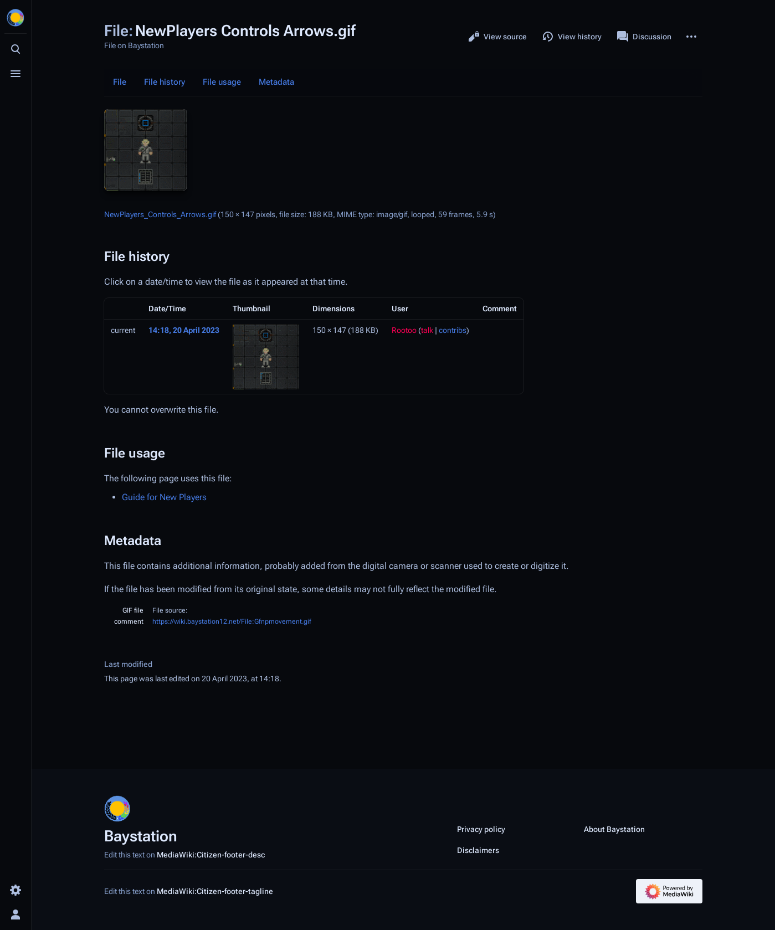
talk (427, 330)
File (119, 82)
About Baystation (614, 829)
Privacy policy (481, 829)
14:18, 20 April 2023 (183, 330)
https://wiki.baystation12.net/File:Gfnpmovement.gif (231, 621)
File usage (222, 82)
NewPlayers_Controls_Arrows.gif (160, 214)
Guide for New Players (164, 497)
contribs (452, 330)
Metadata (276, 82)
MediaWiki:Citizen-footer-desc (211, 854)
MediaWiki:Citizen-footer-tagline (215, 891)
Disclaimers (478, 850)
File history (164, 82)
